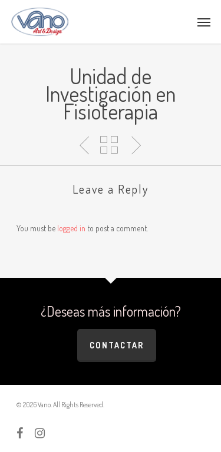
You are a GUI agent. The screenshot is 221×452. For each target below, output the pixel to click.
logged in (71, 228)
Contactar (117, 345)
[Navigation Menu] (203, 22)
